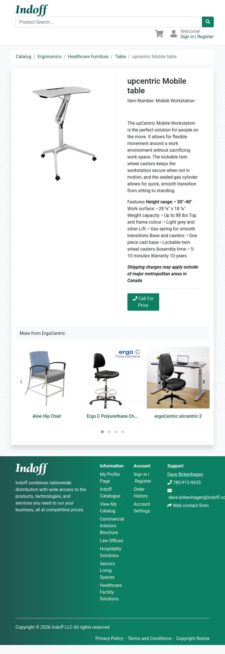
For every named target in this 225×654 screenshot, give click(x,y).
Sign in (187, 36)
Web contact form (191, 505)
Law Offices (111, 540)
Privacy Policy (109, 638)
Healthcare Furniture (88, 56)
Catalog (23, 56)
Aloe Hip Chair (46, 416)
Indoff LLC (62, 627)
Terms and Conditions (150, 638)
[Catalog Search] (208, 22)
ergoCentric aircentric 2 (178, 416)
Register (205, 36)
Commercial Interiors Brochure (112, 525)
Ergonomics (50, 56)
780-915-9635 (187, 482)
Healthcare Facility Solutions (111, 592)
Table (120, 56)
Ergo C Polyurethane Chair (113, 416)
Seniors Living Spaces (107, 570)
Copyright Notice (193, 638)
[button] (102, 432)
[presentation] (21, 382)
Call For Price (143, 302)
